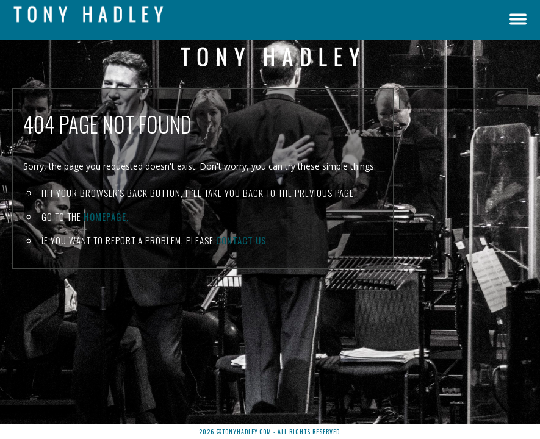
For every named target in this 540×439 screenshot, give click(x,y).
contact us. (242, 240)
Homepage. (106, 216)
